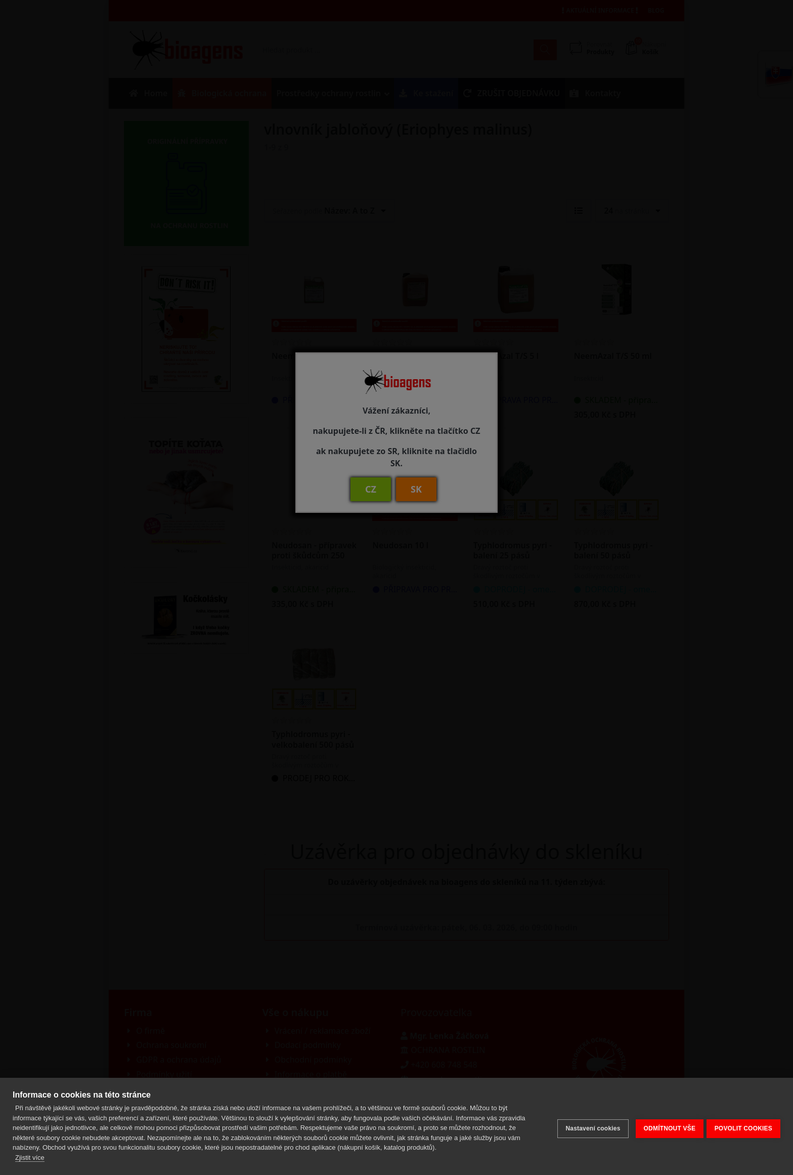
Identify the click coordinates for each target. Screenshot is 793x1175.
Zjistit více (30, 1157)
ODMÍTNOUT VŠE (665, 1126)
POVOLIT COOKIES (743, 1126)
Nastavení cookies (588, 1126)
